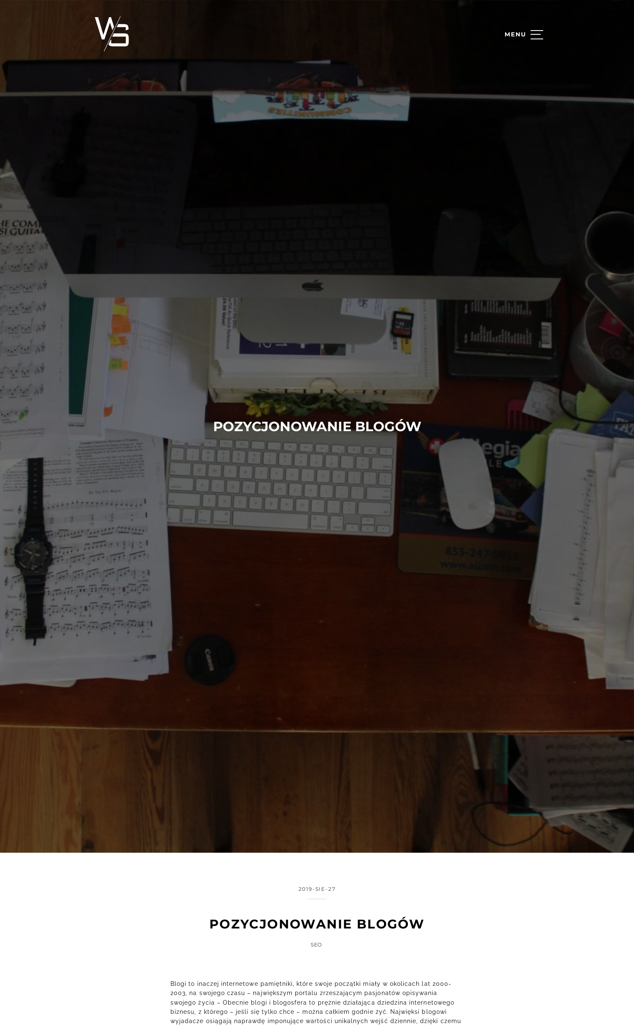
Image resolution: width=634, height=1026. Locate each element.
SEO (316, 916)
